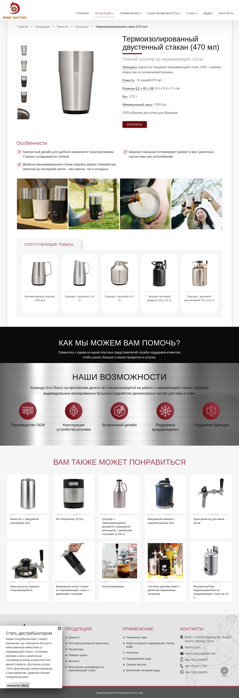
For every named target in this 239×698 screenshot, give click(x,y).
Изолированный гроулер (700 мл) (40, 298)
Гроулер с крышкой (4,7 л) (119, 298)
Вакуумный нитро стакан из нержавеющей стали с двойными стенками (72, 590)
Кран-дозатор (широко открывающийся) (24, 588)
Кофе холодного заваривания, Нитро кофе (150, 645)
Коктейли (132, 652)
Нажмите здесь (18, 685)
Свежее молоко (136, 664)
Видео (208, 13)
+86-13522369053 (196, 660)
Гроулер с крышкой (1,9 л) (79, 298)
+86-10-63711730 (196, 666)
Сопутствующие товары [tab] (49, 245)
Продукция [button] (103, 13)
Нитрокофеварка (113, 586)
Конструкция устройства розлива (74, 427)
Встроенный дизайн (119, 425)
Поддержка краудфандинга (165, 427)
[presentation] (12, 281)
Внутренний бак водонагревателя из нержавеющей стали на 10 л (211, 592)
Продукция (42, 26)
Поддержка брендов (211, 425)
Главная (82, 13)
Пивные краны (77, 655)
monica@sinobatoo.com (200, 653)
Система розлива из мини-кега (88, 643)
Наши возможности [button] (162, 13)
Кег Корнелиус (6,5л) (69, 519)
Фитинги (73, 661)
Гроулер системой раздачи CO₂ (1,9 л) (159, 298)
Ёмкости (62, 26)
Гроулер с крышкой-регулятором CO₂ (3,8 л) (199, 298)
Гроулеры (81, 26)
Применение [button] (129, 13)
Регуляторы (76, 649)
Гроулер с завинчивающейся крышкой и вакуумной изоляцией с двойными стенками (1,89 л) (117, 526)
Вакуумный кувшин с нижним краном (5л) (161, 521)
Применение (138, 628)
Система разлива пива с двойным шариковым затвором (164, 590)
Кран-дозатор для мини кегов (209, 521)
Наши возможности (119, 377)
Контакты (226, 13)
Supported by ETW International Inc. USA (119, 692)
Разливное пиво (136, 637)
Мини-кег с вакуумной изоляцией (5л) (24, 521)
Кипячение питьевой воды (143, 670)
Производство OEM (28, 425)
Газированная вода (138, 658)
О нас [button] (191, 13)
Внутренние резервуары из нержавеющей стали (86, 668)
